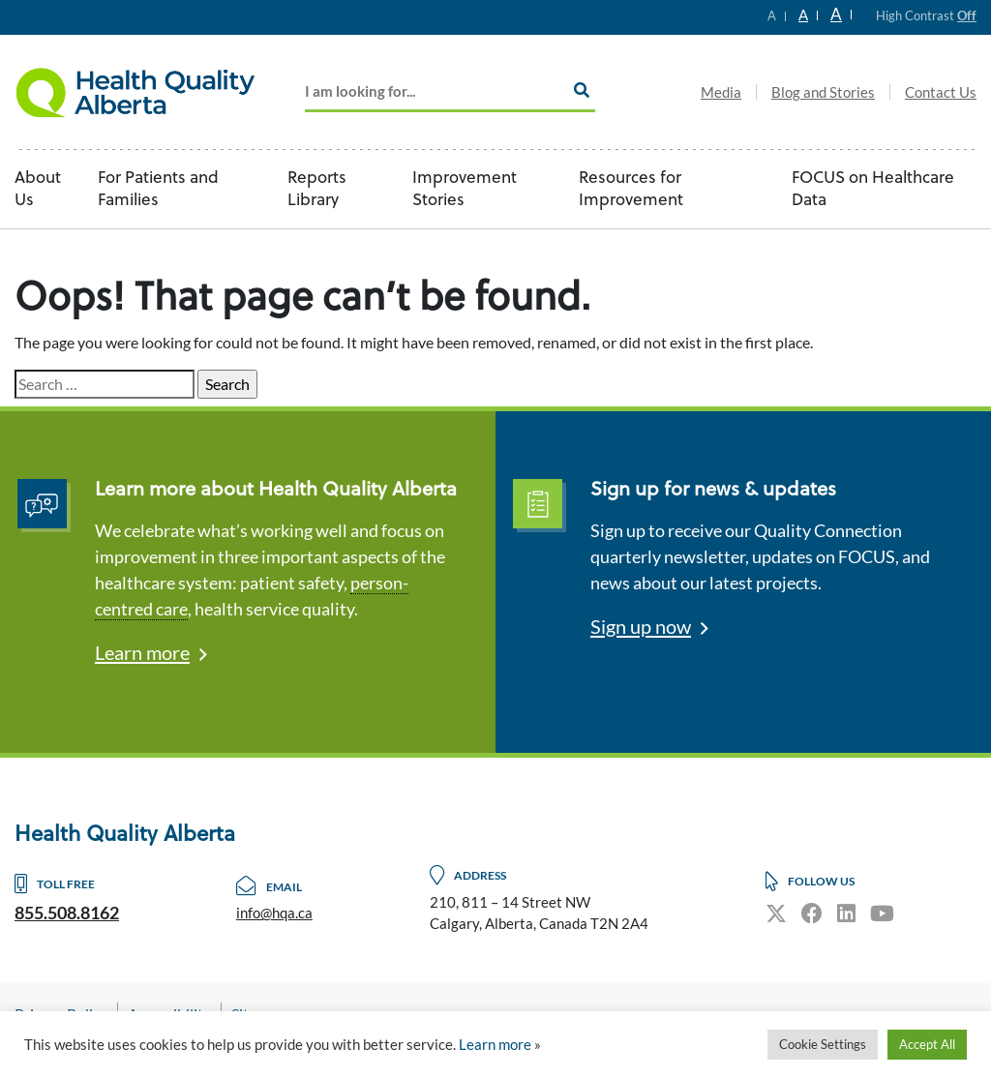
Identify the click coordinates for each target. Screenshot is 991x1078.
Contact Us (940, 92)
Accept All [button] (927, 1044)
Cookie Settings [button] (822, 1044)
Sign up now (640, 626)
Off (966, 15)
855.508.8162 (67, 912)
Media (721, 92)
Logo (135, 92)
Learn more (142, 652)
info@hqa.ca (274, 912)
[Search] (581, 90)
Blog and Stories (823, 92)
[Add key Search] (450, 92)
